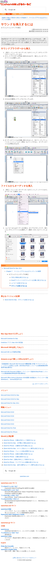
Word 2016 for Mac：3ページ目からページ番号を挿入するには (24, 448)
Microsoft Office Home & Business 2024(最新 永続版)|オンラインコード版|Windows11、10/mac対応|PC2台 (24, 378)
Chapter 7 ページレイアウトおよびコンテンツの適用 (23, 271)
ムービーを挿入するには (19, 283)
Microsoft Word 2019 (7, 412)
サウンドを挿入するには (17, 24)
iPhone (21, 14)
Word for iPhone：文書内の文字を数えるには (18, 445)
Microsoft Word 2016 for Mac (10, 399)
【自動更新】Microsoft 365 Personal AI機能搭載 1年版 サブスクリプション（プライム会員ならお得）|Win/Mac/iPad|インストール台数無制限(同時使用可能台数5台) (24, 365)
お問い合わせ (17, 557)
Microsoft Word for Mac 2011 (13, 268)
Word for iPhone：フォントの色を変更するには (19, 451)
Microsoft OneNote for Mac (9, 338)
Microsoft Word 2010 (7, 424)
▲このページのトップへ (40, 384)
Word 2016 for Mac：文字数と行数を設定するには (20, 443)
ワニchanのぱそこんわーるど (10, 490)
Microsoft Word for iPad (8, 428)
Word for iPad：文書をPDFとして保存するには (19, 459)
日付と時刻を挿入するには (19, 277)
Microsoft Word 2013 (7, 420)
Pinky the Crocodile (7, 546)
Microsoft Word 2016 (7, 416)
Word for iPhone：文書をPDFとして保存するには (19, 440)
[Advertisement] (24, 317)
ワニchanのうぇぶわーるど (9, 486)
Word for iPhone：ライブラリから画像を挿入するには (21, 462)
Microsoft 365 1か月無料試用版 (11, 352)
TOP (3, 14)
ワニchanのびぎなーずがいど (10, 499)
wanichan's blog (6, 536)
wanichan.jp (5, 529)
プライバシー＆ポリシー (29, 557)
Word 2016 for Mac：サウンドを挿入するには (19, 300)
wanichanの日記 (6, 509)
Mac (8, 14)
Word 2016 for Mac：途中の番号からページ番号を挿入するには (24, 465)
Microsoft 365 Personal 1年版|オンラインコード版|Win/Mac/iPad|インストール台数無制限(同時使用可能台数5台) (24, 372)
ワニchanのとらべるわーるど (10, 532)
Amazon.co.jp (6, 359)
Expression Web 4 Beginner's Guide (12, 514)
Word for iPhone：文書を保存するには (16, 456)
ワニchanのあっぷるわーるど (10, 495)
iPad (14, 14)
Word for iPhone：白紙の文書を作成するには (18, 454)
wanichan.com (24, 476)
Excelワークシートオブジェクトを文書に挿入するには (28, 280)
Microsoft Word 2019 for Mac (10, 395)
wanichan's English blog (9, 549)
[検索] (24, 10)
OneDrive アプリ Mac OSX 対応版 (12, 342)
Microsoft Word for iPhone (9, 432)
